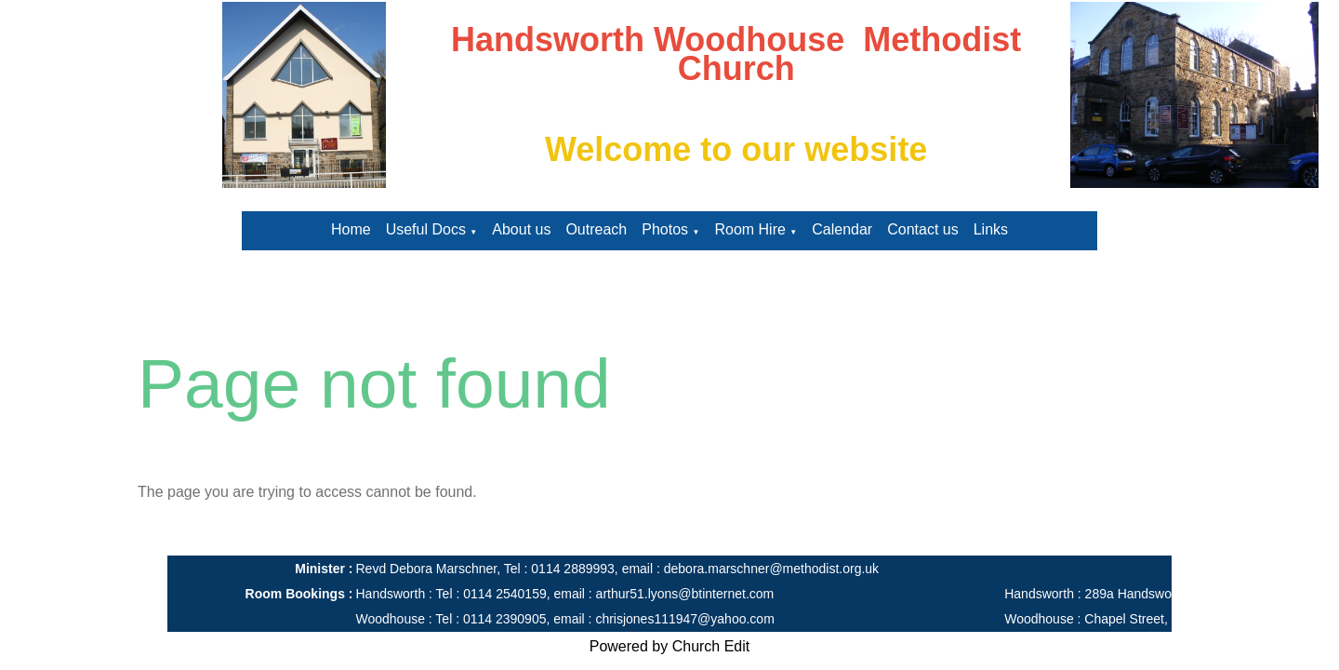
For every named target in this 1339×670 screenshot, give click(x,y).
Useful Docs (426, 229)
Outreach (596, 229)
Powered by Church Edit (670, 646)
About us (521, 229)
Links (991, 229)
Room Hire (749, 229)
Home (351, 229)
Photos (665, 229)
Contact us (922, 229)
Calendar (842, 229)
